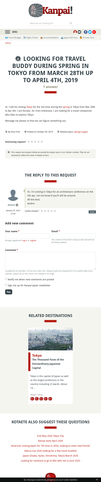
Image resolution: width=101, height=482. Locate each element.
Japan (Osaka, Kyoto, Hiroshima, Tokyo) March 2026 (50, 455)
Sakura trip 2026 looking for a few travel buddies (50, 450)
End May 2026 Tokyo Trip (50, 435)
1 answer (50, 87)
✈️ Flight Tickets (30, 37)
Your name (12, 231)
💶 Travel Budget (13, 37)
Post (9, 292)
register (33, 240)
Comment (11, 250)
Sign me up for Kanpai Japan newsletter (29, 285)
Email (56, 231)
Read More (73, 480)
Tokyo (29, 106)
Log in (24, 240)
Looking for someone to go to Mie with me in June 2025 (50, 460)
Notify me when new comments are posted (31, 279)
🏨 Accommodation (49, 37)
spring (66, 106)
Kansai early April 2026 (50, 440)
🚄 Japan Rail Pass (69, 37)
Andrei (11, 204)
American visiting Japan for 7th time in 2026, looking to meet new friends (50, 445)
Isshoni (8, 43)
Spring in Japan (81, 131)
